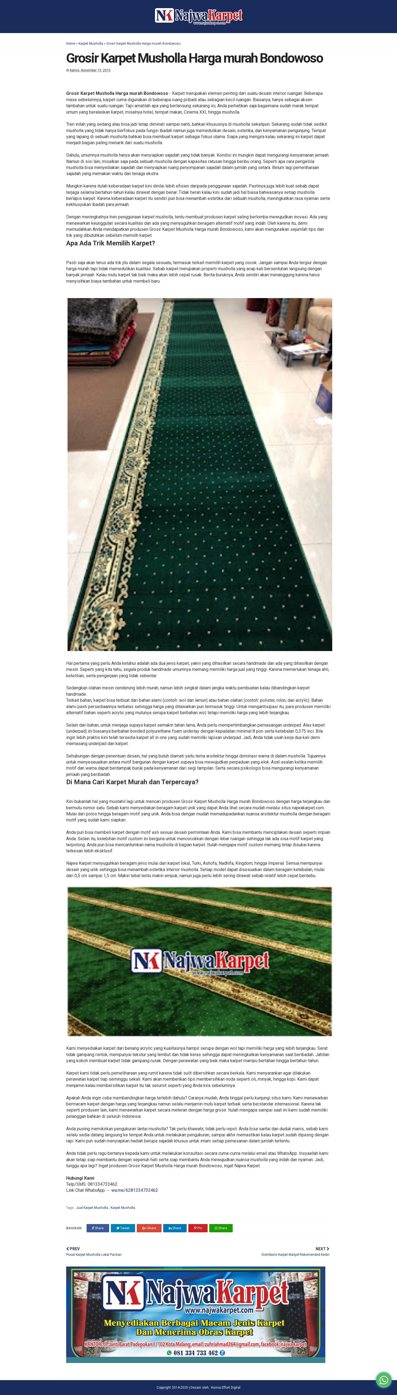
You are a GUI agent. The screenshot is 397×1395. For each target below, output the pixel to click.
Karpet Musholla (91, 43)
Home (70, 43)
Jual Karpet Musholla (92, 1208)
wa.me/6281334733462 (134, 1190)
